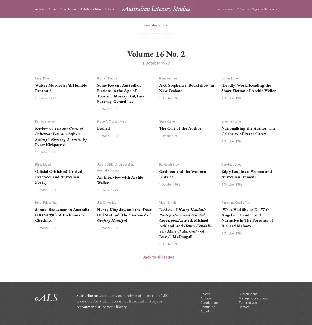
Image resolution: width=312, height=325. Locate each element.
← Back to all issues (156, 257)
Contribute (208, 307)
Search (205, 294)
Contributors (68, 9)
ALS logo (156, 9)
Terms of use (248, 303)
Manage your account (253, 298)
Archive (39, 9)
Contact (244, 307)
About (53, 9)
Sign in (256, 9)
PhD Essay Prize (91, 9)
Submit (109, 9)
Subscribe (270, 9)
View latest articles (156, 25)
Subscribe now (88, 295)
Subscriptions (248, 294)
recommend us (89, 306)
